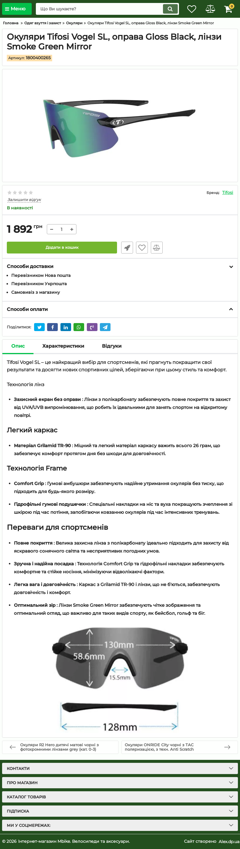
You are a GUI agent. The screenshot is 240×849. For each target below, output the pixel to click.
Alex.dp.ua (229, 841)
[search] (104, 9)
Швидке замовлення (126, 247)
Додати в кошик (62, 247)
